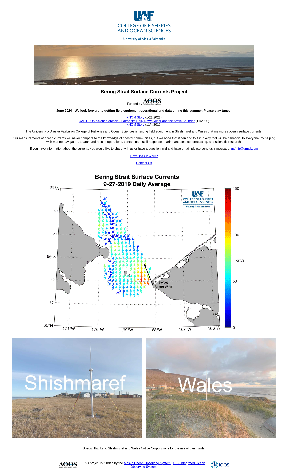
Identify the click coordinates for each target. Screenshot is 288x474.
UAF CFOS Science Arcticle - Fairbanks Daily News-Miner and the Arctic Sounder (137, 121)
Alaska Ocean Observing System (147, 463)
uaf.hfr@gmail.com (244, 148)
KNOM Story (135, 117)
